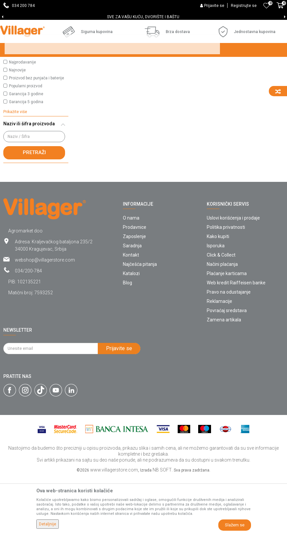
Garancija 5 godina (26, 158)
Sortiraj (236, 76)
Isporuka (216, 302)
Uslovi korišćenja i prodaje (233, 274)
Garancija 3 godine (26, 150)
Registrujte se (244, 5)
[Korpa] (280, 9)
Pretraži (34, 209)
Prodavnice (134, 284)
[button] (35, 93)
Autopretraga (205, 76)
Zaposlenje (134, 293)
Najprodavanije (22, 119)
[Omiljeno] (266, 5)
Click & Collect (221, 311)
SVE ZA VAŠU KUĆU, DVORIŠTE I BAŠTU (143, 17)
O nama (131, 274)
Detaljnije (47, 524)
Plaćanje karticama (227, 330)
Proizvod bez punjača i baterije (36, 135)
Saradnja (132, 302)
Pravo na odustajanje (229, 348)
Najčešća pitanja (140, 321)
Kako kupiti (218, 293)
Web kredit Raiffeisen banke (236, 339)
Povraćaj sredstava (227, 367)
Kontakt (131, 311)
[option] (143, 16)
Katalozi (131, 330)
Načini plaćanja (222, 321)
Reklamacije (219, 358)
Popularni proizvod (25, 143)
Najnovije (17, 127)
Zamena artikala (224, 376)
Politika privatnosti (226, 284)
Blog (127, 339)
